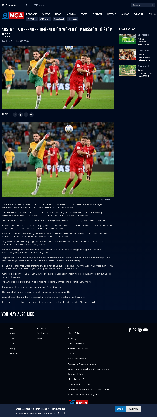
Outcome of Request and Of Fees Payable (88, 369)
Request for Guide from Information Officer (88, 390)
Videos (46, 14)
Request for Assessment (78, 384)
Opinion (97, 14)
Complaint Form (75, 374)
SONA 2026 (72, 19)
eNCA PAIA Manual (76, 359)
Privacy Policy (74, 333)
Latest (12, 328)
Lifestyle (111, 14)
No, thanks (133, 409)
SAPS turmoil (45, 19)
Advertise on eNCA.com (79, 349)
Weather (138, 14)
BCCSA (70, 354)
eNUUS (152, 14)
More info (61, 413)
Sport (84, 14)
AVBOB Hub (32, 19)
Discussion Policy (75, 344)
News (58, 14)
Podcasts (31, 14)
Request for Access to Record (81, 364)
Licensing (71, 339)
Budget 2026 (59, 19)
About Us (41, 328)
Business (70, 14)
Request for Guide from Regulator (83, 395)
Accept (120, 409)
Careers (71, 328)
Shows (125, 14)
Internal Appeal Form (77, 379)
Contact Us (42, 333)
